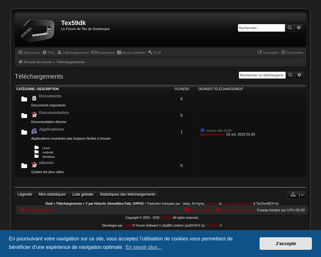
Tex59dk (166, 217)
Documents (50, 96)
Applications (51, 129)
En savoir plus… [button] (144, 247)
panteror (211, 203)
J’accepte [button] (286, 243)
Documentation (54, 112)
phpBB (128, 225)
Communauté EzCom (238, 203)
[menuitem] (48, 52)
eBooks (46, 162)
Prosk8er (212, 225)
